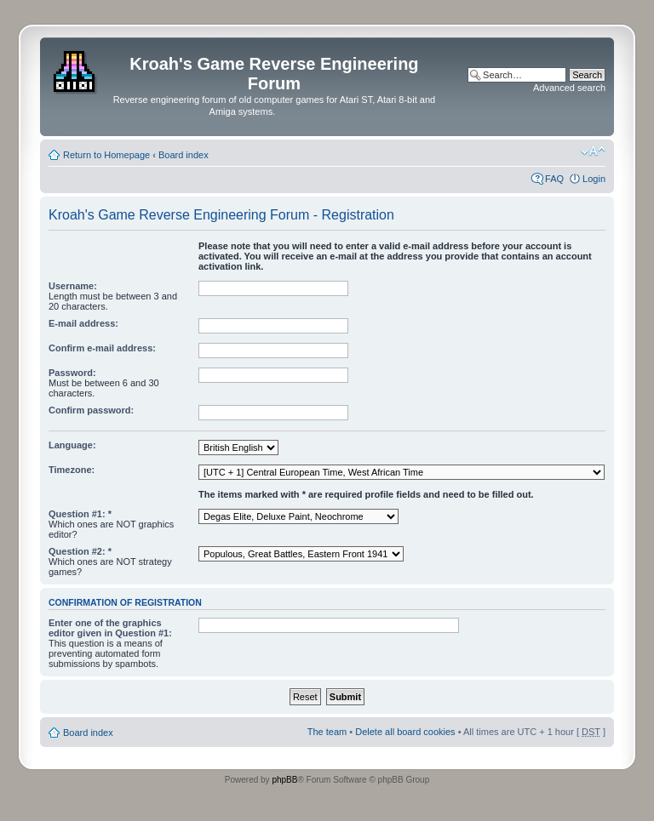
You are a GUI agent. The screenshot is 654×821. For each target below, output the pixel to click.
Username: (73, 286)
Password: (72, 373)
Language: (72, 445)
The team (327, 732)
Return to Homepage (106, 155)
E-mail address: (83, 323)
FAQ (554, 179)
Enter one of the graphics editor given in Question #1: (110, 628)
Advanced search (569, 88)
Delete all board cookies (405, 732)
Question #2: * (80, 551)
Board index (183, 155)
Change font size (593, 151)
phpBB (284, 779)
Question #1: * (80, 514)
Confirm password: (91, 410)
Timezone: (72, 470)
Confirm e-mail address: (102, 348)
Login (593, 179)
